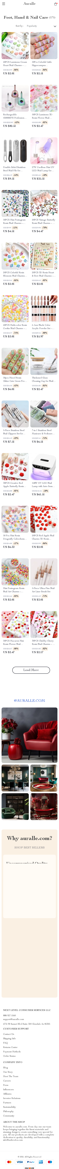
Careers (7, 1081)
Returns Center (10, 1047)
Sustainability (9, 1107)
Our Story (8, 1072)
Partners (7, 1103)
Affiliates (7, 1094)
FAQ (5, 1043)
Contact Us (8, 1034)
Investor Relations (11, 1098)
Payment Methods (12, 1052)
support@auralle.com (13, 1019)
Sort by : (20, 26)
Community (8, 1116)
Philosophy (8, 1112)
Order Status (9, 1056)
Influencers (8, 1090)
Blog (5, 1068)
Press (5, 1085)
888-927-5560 (9, 1016)
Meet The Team (10, 1076)
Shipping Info (9, 1039)
